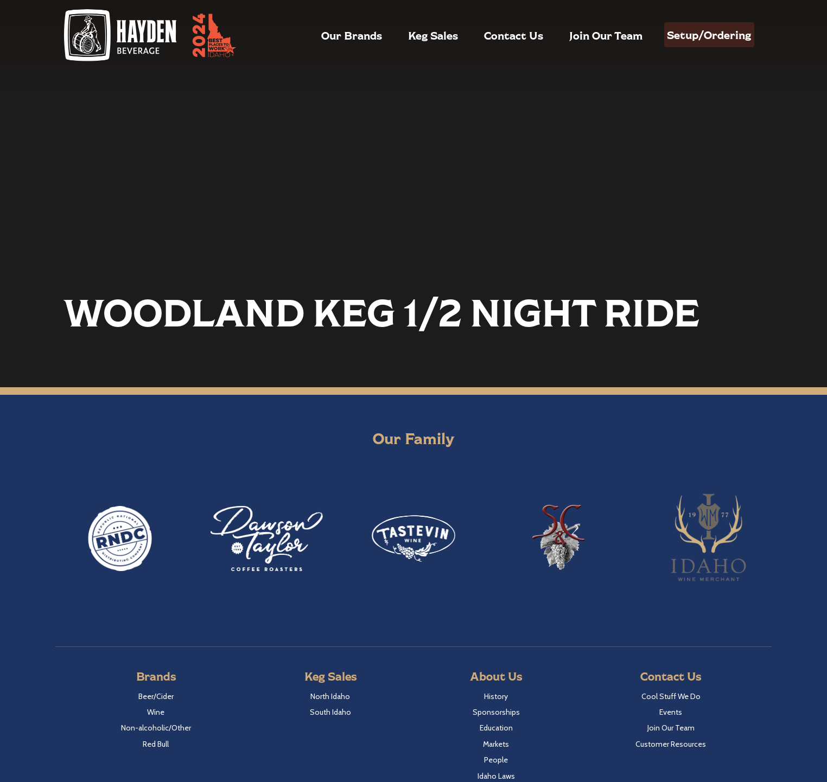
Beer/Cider (156, 696)
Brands (156, 676)
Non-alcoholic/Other (156, 728)
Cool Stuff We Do (671, 696)
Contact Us (493, 35)
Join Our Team (585, 35)
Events (670, 712)
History (496, 696)
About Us (496, 676)
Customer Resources (670, 744)
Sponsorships (496, 712)
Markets (496, 744)
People (496, 760)
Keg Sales (413, 35)
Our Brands (331, 35)
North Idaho (330, 696)
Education (496, 728)
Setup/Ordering (699, 34)
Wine (155, 712)
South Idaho (330, 712)
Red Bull (156, 744)
